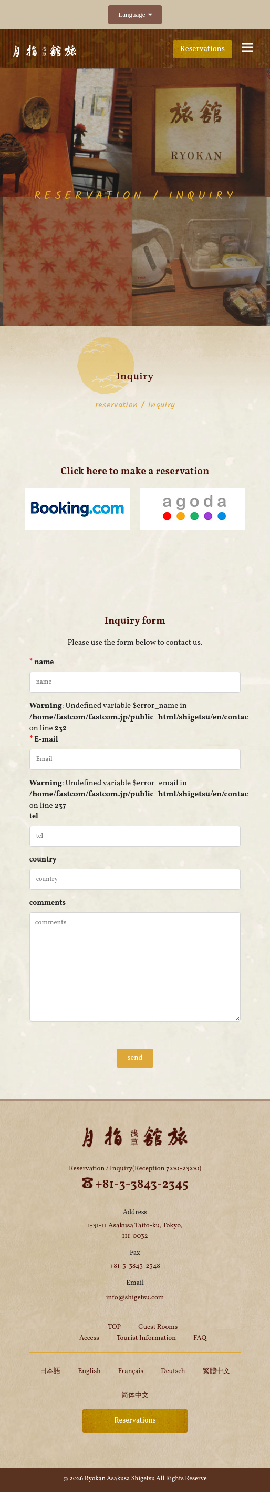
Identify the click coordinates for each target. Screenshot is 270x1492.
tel (33, 817)
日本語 (50, 1371)
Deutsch (173, 1371)
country (43, 860)
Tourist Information (146, 1338)
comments (47, 903)
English (89, 1371)
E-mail (43, 740)
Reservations (202, 49)
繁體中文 (216, 1371)
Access (89, 1338)
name (41, 662)
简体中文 (135, 1395)
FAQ (199, 1338)
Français (130, 1371)
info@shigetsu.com (135, 1298)
